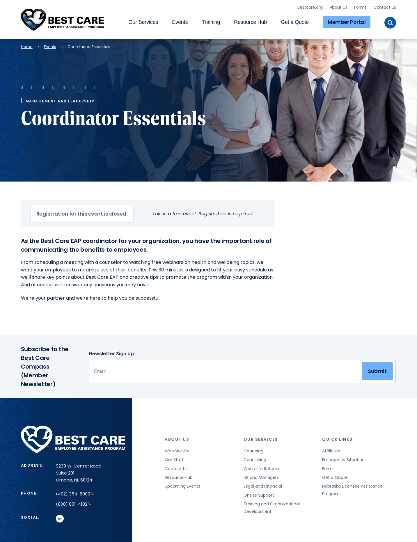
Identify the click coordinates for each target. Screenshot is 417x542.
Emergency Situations (344, 460)
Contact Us (385, 7)
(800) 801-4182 (73, 504)
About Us (338, 7)
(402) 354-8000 (75, 494)
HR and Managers (261, 477)
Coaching (253, 451)
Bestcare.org (309, 7)
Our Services (143, 22)
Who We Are (177, 451)
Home (27, 46)
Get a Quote (295, 22)
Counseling (255, 460)
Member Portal (346, 22)
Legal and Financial (263, 486)
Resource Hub (250, 22)
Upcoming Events (182, 486)
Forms (360, 7)
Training (211, 22)
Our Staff (174, 460)
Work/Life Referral (262, 469)
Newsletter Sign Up (111, 353)
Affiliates (331, 451)
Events (180, 22)
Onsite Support (259, 495)
